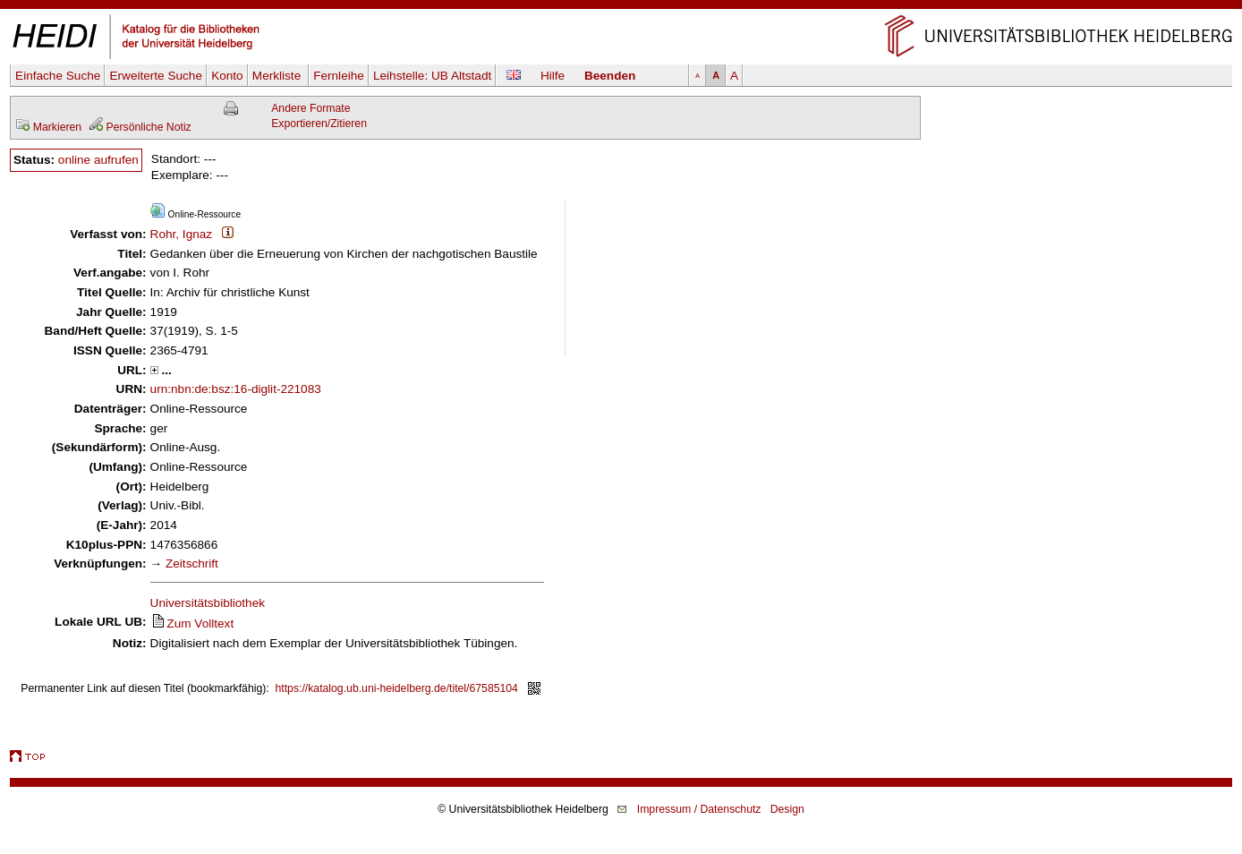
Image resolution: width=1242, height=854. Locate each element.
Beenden (609, 75)
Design (787, 809)
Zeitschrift (192, 563)
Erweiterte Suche (155, 75)
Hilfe (552, 75)
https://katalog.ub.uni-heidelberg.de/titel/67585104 (397, 688)
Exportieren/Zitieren (319, 123)
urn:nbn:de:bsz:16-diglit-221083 (235, 389)
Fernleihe (338, 75)
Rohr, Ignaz (181, 234)
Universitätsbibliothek (207, 603)
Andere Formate (310, 108)
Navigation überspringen (621, 7)
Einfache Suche (57, 75)
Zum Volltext (192, 623)
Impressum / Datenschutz (699, 809)
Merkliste (278, 75)
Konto (227, 75)
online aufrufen (98, 160)
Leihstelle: (432, 75)
